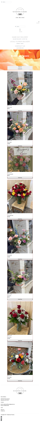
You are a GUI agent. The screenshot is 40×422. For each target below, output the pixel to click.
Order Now (20, 110)
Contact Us (20, 68)
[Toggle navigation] (20, 35)
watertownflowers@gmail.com (9, 404)
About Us (20, 66)
